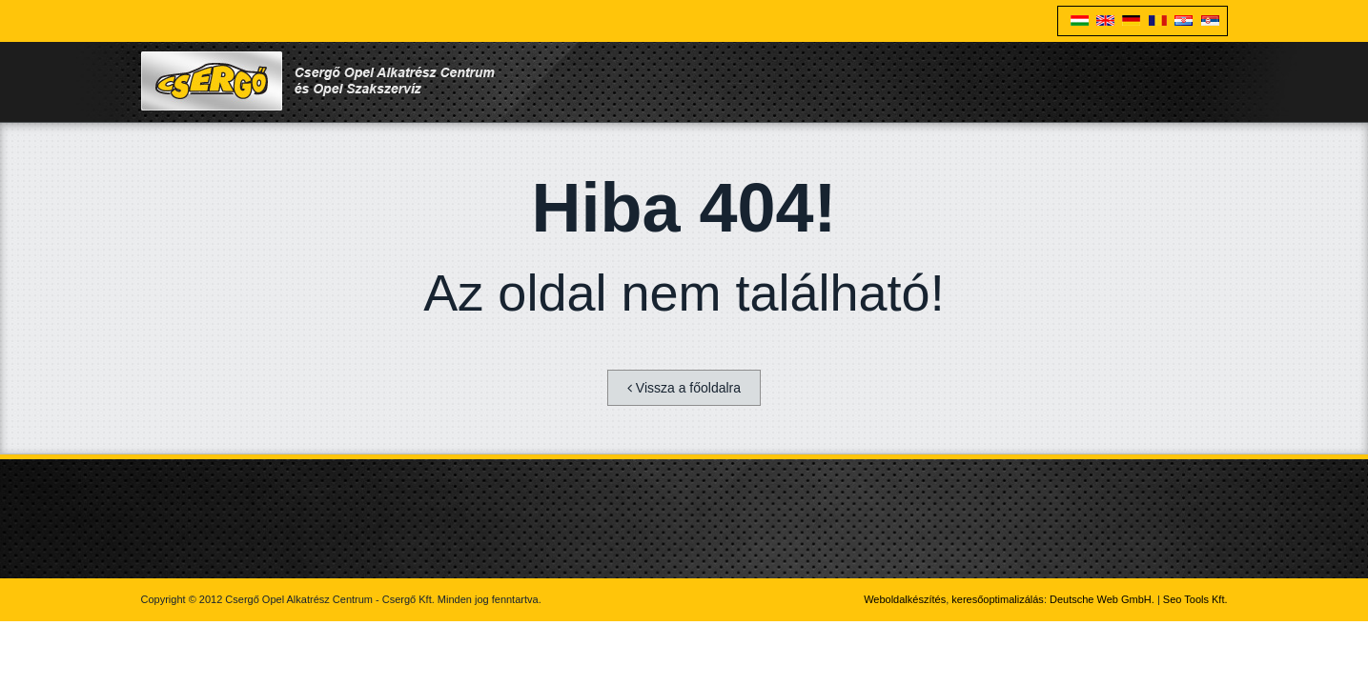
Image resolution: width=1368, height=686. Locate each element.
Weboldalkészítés (905, 599)
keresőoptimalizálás (997, 599)
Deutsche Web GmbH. (1102, 599)
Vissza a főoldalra (684, 387)
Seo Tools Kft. (1195, 599)
